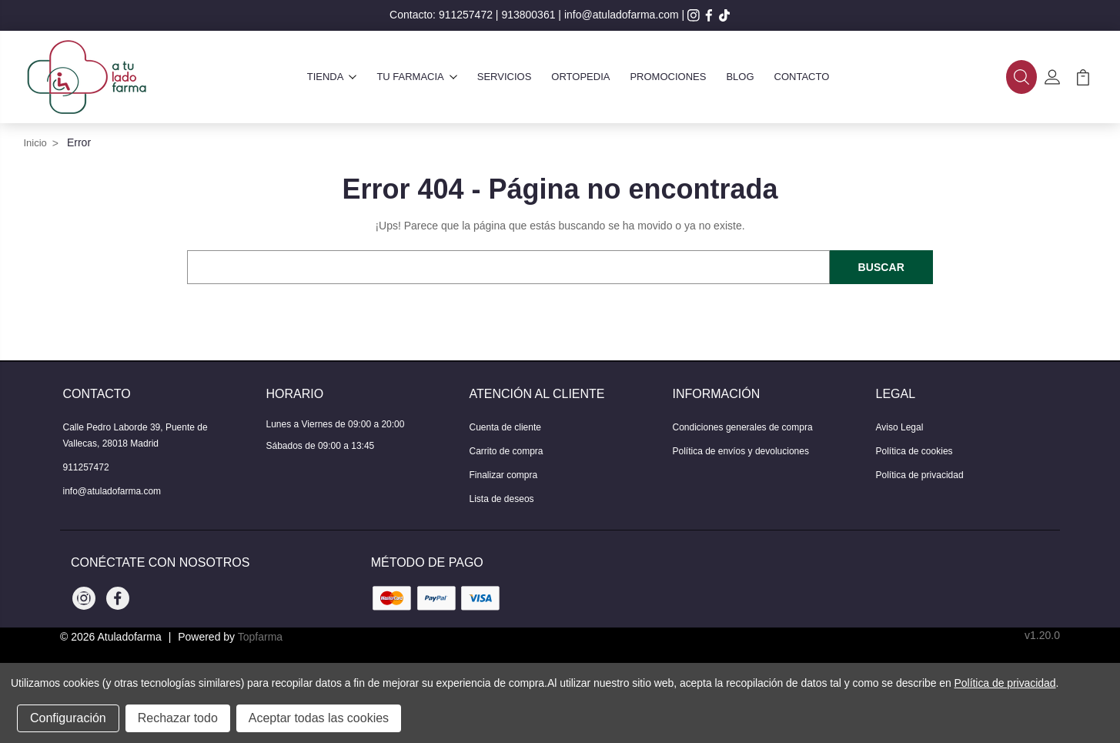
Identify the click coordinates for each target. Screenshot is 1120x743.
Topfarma (260, 637)
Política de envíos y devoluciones (741, 451)
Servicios (504, 76)
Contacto (802, 76)
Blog (740, 76)
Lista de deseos (502, 499)
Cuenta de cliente (505, 427)
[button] (1021, 77)
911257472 (466, 14)
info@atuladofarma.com (621, 14)
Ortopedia (580, 76)
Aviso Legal (900, 427)
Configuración (68, 718)
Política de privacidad (920, 475)
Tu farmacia (416, 76)
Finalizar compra (504, 475)
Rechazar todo (178, 718)
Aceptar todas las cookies (319, 718)
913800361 (528, 14)
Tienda (332, 76)
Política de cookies (914, 451)
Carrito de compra (506, 451)
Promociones (668, 76)
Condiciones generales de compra (743, 427)
